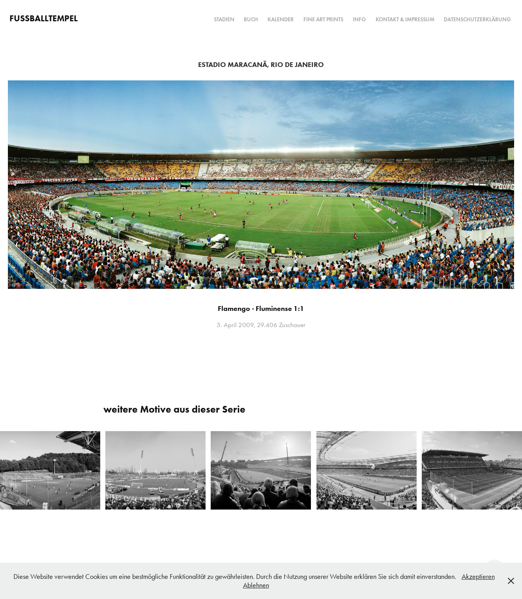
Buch (251, 19)
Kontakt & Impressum (405, 19)
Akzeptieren (478, 576)
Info (359, 19)
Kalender (281, 19)
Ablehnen (256, 585)
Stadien (224, 19)
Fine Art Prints (323, 19)
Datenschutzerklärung (477, 19)
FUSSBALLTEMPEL (43, 18)
